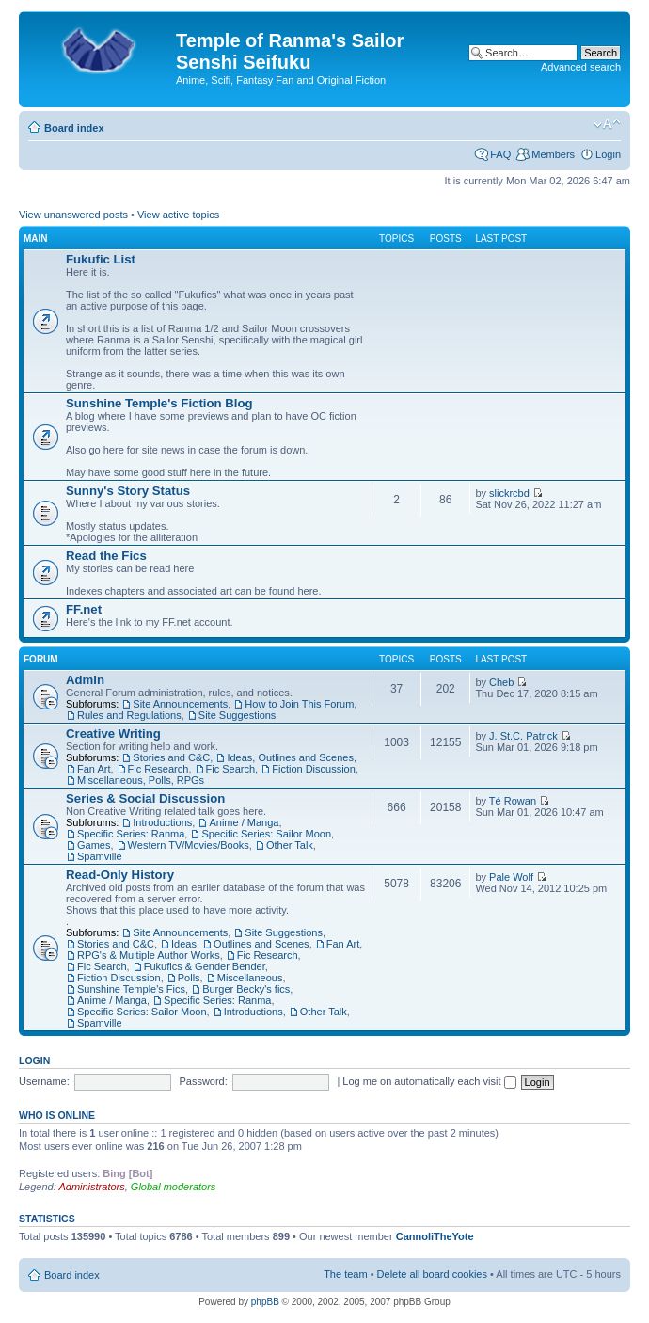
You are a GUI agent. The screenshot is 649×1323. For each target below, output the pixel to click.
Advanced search (581, 66)
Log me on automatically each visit (428, 1081)
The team (345, 1274)
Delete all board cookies (432, 1274)
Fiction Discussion (314, 768)
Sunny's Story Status (128, 491)
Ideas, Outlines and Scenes (290, 757)
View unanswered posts (73, 214)
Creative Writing (113, 733)
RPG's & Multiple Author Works (148, 955)
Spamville (99, 856)
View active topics (178, 214)
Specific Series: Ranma (130, 833)
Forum (41, 659)
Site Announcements (180, 703)
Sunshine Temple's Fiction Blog (159, 403)
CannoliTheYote (435, 1236)
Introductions (162, 822)
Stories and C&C (171, 757)
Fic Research (158, 768)
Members (553, 154)
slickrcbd (509, 493)
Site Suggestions (237, 715)
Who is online (57, 1115)
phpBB (265, 1302)
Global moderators (173, 1186)
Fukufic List (100, 259)
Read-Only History (120, 875)
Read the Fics (106, 556)
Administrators (91, 1186)
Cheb (501, 682)
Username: (44, 1081)
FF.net (84, 609)
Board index (74, 128)
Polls (189, 977)
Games (93, 845)
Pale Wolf (511, 877)
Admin (85, 680)
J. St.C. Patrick (523, 735)
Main (36, 238)
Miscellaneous (250, 977)
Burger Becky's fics (246, 989)
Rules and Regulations (129, 715)
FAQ (500, 154)
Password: (203, 1081)
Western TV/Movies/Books (188, 845)
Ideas (184, 943)
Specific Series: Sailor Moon (266, 833)
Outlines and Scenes (261, 943)
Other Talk (289, 845)
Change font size (607, 124)
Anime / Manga (243, 822)
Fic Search (231, 768)
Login (608, 154)
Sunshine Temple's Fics (131, 989)
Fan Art (93, 768)
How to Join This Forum (299, 703)
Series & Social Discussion (145, 798)
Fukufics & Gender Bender (204, 966)
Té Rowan (512, 800)
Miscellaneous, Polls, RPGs (140, 780)
